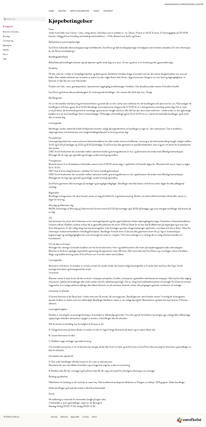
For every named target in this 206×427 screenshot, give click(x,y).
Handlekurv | (183, 4)
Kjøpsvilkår (75, 416)
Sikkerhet (64, 416)
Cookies (85, 416)
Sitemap (54, 416)
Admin (94, 416)
